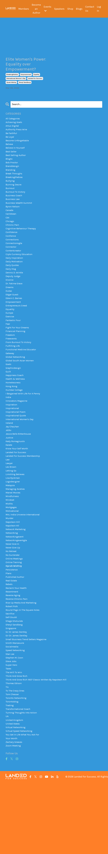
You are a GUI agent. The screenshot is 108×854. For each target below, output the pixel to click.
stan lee (10, 716)
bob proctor (12, 176)
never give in (13, 595)
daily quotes (13, 289)
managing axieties (16, 535)
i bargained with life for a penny (24, 430)
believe (10, 156)
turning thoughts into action (22, 780)
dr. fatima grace (15, 309)
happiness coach (15, 410)
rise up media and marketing (22, 660)
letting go (11, 515)
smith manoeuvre (16, 704)
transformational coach (19, 776)
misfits (10, 551)
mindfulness (13, 543)
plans (9, 627)
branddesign (13, 180)
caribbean (11, 233)
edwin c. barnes (15, 325)
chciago (10, 241)
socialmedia (13, 708)
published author (15, 631)
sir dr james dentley (17, 692)
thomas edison (14, 748)
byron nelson (13, 224)
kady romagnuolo (16, 482)
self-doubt (12, 676)
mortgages (12, 555)
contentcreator (14, 273)
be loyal (10, 148)
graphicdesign (14, 402)
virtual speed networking (20, 801)
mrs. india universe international (24, 563)
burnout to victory (16, 208)
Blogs (79, 8)
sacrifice (11, 672)
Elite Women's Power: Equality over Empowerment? (24, 69)
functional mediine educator (22, 382)
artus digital (13, 136)
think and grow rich (17, 740)
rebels (9, 639)
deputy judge (13, 301)
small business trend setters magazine (28, 700)
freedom (10, 365)
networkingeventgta (17, 591)
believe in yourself (16, 160)
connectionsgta (15, 265)
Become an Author (35, 8)
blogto (9, 172)
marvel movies (14, 539)
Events (47, 8)
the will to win (14, 736)
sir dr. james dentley (17, 696)
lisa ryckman (13, 523)
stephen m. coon (15, 720)
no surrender (13, 607)
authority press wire (17, 140)
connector (11, 269)
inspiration (12, 442)
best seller (12, 164)
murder (10, 567)
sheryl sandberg (25, 92)
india (8, 434)
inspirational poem (16, 450)
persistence (12, 623)
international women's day (15, 88)
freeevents (12, 370)
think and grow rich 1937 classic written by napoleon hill (38, 744)
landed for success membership (24, 498)
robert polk (12, 664)
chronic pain (13, 245)
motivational (13, 559)
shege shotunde (15, 680)
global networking (16, 390)
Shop (70, 8)
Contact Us (89, 8)
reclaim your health (17, 643)
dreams (10, 313)
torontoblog (12, 768)
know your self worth (18, 490)
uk (7, 784)
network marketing (16, 579)
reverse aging (13, 652)
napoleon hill (13, 571)
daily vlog (11, 293)
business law (13, 217)
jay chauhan (13, 466)
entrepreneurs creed (17, 333)
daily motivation (15, 285)
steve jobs (12, 724)
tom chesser (13, 760)
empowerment (26, 84)
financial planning (16, 361)
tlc (7, 752)
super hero (12, 728)
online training (14, 615)
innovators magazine (18, 438)
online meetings (15, 611)
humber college (15, 426)
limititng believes (16, 519)
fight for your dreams (18, 358)
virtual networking (16, 796)
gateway (10, 386)
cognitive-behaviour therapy (22, 249)
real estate (12, 635)
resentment (13, 647)
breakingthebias (12, 84)
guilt (8, 406)
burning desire (14, 200)
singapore (11, 688)
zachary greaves (15, 813)
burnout (10, 204)
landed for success (35, 88)
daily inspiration (15, 281)
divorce (10, 305)
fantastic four (14, 349)
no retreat (11, 603)
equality (36, 84)
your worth (12, 809)
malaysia (11, 531)
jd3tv (9, 470)
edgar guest (13, 321)
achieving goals (15, 132)
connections (13, 261)
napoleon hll (13, 575)
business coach (15, 212)
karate (9, 486)
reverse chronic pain (17, 655)
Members (23, 8)
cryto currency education (20, 277)
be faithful (12, 144)
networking (12, 583)
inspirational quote (17, 454)
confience (11, 257)
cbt (8, 237)
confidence (12, 253)
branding (11, 184)
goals (9, 398)
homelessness (14, 418)
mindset (10, 547)
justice (10, 478)
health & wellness (16, 414)
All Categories (13, 128)
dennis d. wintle (15, 297)
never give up (13, 599)
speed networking (16, 712)
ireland (9, 462)
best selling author (17, 168)
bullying (10, 196)
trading (10, 772)
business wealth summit (20, 220)
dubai (9, 317)
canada (10, 229)
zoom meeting (14, 817)
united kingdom (15, 788)
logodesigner (13, 527)
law (8, 502)
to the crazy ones (16, 756)
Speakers (59, 8)
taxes (9, 732)
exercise (10, 345)
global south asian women (21, 394)
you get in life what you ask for (24, 805)
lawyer (9, 506)
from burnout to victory (19, 374)
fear (8, 353)
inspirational (13, 446)
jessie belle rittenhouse (19, 474)
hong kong (12, 422)
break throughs (15, 188)
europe (9, 341)
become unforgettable (18, 152)
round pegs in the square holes (24, 668)
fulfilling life (13, 378)
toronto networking (17, 764)
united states (13, 793)
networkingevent (15, 587)
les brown (11, 511)
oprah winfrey (11, 92)
